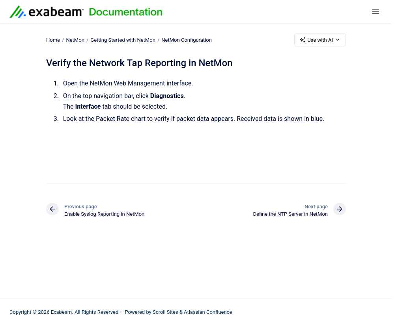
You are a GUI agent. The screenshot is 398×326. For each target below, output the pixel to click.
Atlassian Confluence (208, 312)
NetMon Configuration (186, 40)
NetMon (75, 40)
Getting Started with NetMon (122, 40)
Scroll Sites (165, 312)
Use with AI (320, 40)
